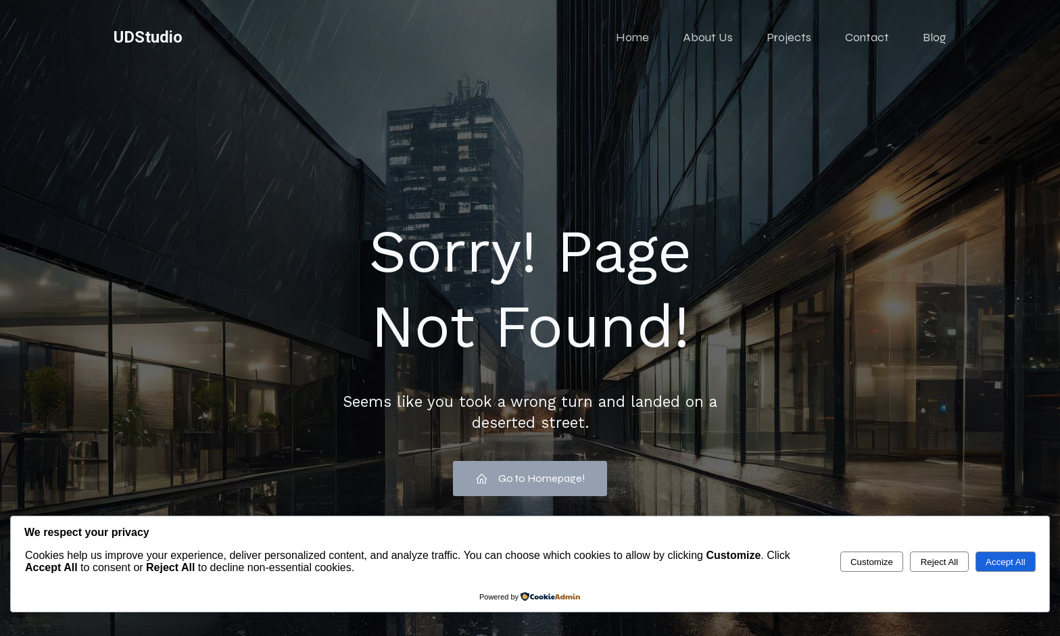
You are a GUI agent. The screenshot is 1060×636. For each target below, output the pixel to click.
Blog (934, 37)
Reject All (940, 562)
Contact (867, 37)
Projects (789, 37)
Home (632, 37)
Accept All (1006, 562)
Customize (871, 562)
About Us (708, 37)
